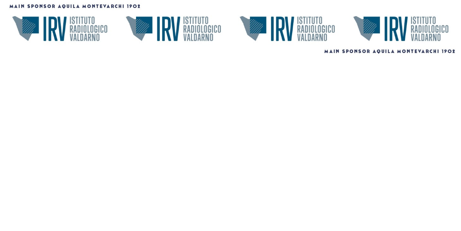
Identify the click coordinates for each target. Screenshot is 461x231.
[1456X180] (230, 55)
